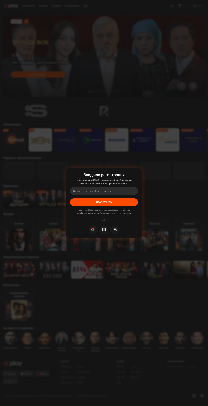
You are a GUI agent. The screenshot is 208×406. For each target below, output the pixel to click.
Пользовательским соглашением (115, 213)
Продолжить (104, 202)
